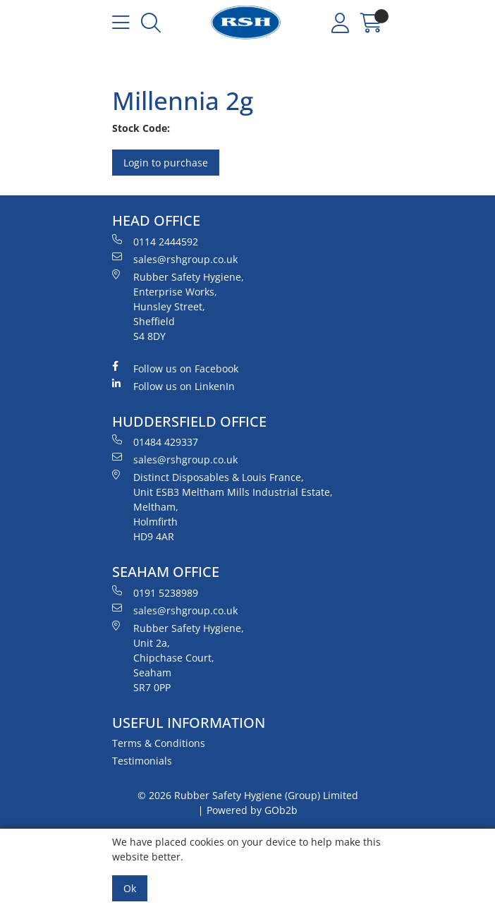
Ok (129, 888)
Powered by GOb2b (252, 810)
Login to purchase (165, 162)
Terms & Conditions (158, 743)
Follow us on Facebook (175, 368)
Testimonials (142, 760)
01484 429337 (155, 441)
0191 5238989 (155, 592)
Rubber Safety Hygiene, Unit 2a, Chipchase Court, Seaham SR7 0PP (178, 657)
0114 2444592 (155, 241)
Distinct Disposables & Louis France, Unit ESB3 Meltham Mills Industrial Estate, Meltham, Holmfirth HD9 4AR (222, 506)
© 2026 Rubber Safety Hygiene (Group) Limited (248, 795)
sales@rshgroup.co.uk (175, 259)
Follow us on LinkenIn (173, 386)
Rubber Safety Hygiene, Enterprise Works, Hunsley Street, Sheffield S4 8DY (178, 306)
